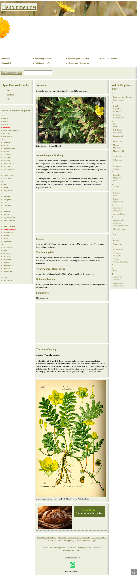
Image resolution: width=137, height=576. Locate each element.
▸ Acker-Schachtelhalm (10, 131)
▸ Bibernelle (6, 155)
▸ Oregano (116, 169)
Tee (8, 91)
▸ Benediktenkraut (8, 149)
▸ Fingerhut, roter (8, 218)
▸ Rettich (115, 199)
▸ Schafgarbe (116, 211)
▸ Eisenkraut (6, 206)
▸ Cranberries (6, 179)
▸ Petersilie (116, 175)
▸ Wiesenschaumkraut (120, 262)
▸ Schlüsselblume (118, 214)
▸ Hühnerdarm (6, 272)
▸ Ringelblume (117, 202)
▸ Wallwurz (116, 253)
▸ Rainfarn (116, 193)
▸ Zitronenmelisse (118, 286)
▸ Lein (114, 124)
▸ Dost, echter (6, 191)
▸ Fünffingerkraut (8, 221)
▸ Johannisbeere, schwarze (122, 97)
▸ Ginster (4, 239)
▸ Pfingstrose (117, 178)
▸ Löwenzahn (117, 133)
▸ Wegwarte (116, 256)
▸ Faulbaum (5, 212)
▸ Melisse (115, 145)
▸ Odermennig (117, 166)
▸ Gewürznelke (7, 233)
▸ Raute (114, 196)
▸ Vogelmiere (117, 244)
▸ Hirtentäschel (7, 266)
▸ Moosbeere (116, 148)
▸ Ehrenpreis (6, 200)
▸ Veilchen (116, 241)
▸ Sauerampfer (117, 208)
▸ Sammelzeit (6, 63)
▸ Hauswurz (5, 254)
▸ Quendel (115, 187)
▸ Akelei (4, 125)
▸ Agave (4, 122)
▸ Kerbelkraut (117, 109)
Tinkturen (10, 95)
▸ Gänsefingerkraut (9, 230)
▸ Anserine (5, 128)
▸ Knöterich (116, 115)
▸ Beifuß (4, 146)
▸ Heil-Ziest (5, 257)
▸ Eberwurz (5, 197)
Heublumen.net (19, 7)
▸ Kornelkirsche (118, 118)
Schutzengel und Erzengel (46, 538)
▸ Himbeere (5, 263)
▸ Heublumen (6, 260)
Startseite (44, 548)
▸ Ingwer (4, 278)
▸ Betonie (5, 152)
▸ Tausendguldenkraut (120, 226)
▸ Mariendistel (117, 142)
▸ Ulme (114, 235)
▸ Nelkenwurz (117, 160)
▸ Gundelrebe (6, 242)
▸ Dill (3, 185)
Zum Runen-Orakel (98, 538)
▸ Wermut (115, 259)
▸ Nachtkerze (117, 157)
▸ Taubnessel (116, 223)
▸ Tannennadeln (118, 220)
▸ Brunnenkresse (7, 170)
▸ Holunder (5, 269)
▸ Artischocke (6, 137)
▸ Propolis (115, 181)
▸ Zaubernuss (117, 277)
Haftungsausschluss (84, 548)
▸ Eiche (4, 203)
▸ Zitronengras (117, 283)
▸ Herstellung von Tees (42, 59)
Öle (8, 99)
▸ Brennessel (6, 167)
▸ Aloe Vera (5, 134)
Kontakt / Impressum (58, 548)
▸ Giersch (5, 236)
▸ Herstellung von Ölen (108, 59)
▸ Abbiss (4, 119)
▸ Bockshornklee (7, 164)
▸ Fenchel (5, 215)
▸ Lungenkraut (117, 136)
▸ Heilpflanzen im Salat (42, 63)
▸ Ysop (114, 271)
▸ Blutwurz (5, 161)
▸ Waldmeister (117, 250)
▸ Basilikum (6, 143)
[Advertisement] (68, 36)
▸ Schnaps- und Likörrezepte (77, 63)
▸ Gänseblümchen (8, 227)
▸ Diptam (5, 188)
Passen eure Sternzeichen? (58, 541)
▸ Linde (114, 127)
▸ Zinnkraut (116, 280)
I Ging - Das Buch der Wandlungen (82, 541)
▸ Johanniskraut (117, 100)
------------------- (8, 116)
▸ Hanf (4, 251)
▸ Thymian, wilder (119, 229)
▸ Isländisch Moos (8, 281)
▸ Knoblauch (116, 112)
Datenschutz (71, 548)
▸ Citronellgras (7, 176)
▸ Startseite (5, 59)
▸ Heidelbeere (6, 248)
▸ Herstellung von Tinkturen (77, 59)
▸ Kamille (115, 106)
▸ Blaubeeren (6, 158)
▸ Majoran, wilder (118, 151)
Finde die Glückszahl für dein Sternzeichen (74, 538)
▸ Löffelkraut (117, 130)
